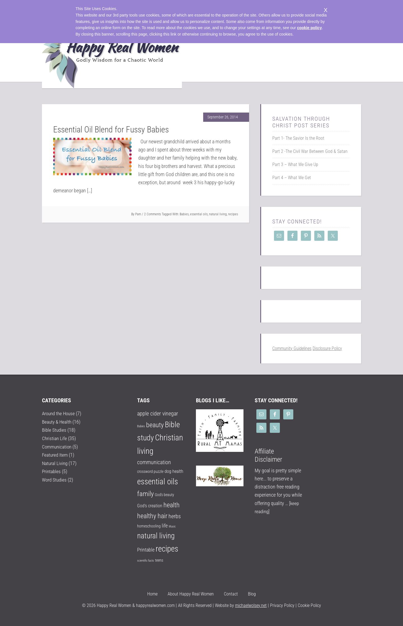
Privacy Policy (281, 605)
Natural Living (55, 463)
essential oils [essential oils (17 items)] (157, 481)
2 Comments (152, 214)
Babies (184, 214)
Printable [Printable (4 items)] (145, 550)
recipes (233, 214)
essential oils (199, 214)
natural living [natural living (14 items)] (156, 535)
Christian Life (54, 438)
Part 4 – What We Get (291, 177)
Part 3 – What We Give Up (295, 164)
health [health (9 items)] (171, 505)
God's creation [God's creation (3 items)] (149, 505)
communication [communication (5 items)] (154, 462)
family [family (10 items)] (145, 494)
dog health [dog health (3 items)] (174, 471)
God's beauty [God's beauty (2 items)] (164, 494)
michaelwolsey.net (251, 605)
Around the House (59, 413)
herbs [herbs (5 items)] (174, 516)
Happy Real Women (112, 56)
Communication (57, 446)
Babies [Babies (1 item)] (141, 426)
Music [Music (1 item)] (172, 526)
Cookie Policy (309, 605)
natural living (218, 214)
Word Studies (55, 479)
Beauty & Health (57, 421)
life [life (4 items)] (165, 526)
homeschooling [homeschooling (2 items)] (149, 526)
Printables (52, 471)
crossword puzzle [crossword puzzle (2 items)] (150, 471)
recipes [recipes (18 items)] (167, 548)
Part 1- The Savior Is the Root (298, 138)
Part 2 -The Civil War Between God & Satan (310, 151)
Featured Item (55, 454)
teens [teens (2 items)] (159, 560)
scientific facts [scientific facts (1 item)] (145, 560)
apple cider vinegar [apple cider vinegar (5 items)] (157, 413)
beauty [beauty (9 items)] (155, 425)
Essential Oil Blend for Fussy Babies (111, 129)
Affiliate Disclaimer (268, 455)
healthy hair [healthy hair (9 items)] (152, 516)
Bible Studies (54, 430)
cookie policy (309, 27)
